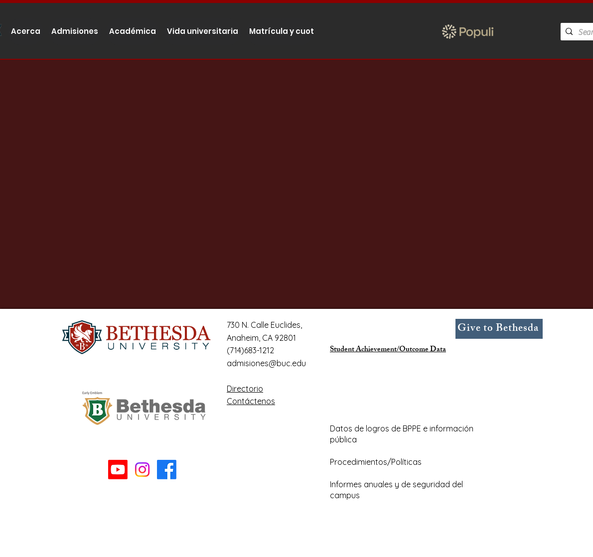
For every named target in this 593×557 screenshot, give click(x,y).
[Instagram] (142, 469)
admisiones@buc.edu (266, 363)
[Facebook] (166, 469)
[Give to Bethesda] (499, 329)
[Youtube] (118, 469)
